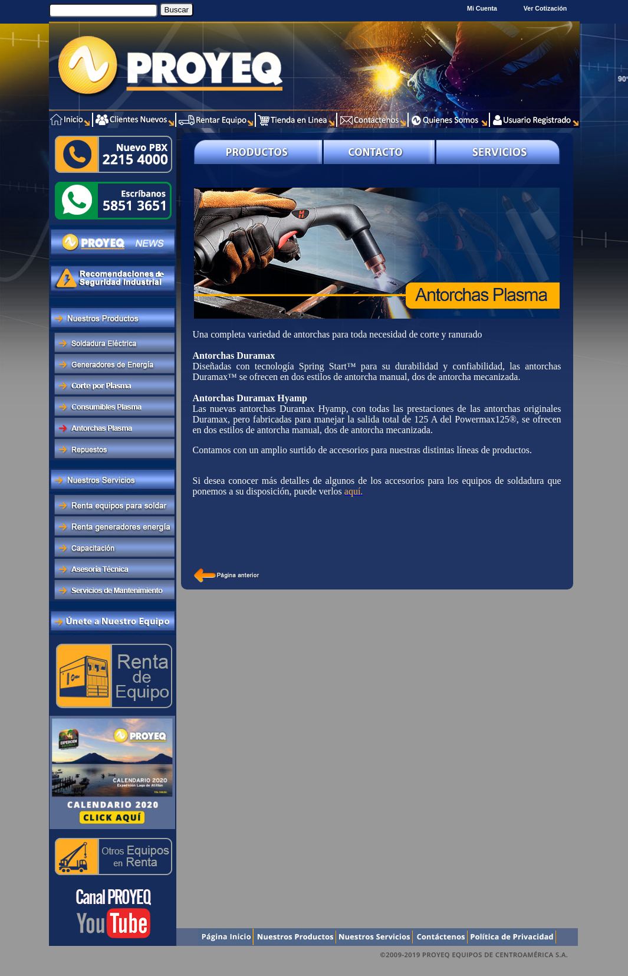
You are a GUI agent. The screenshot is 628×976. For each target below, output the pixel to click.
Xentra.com (555, 970)
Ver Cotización (547, 8)
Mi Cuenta (482, 8)
